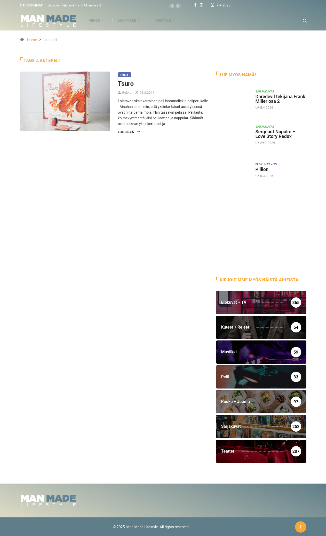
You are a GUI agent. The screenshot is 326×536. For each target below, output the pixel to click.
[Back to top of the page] (301, 526)
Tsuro (126, 83)
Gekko (126, 92)
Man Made (133, 20)
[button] (171, 6)
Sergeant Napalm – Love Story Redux (276, 134)
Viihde (101, 20)
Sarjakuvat (265, 91)
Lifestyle (169, 20)
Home (32, 39)
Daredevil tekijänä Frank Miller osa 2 (74, 5)
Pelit (125, 74)
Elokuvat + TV (266, 164)
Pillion (262, 169)
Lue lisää (129, 131)
